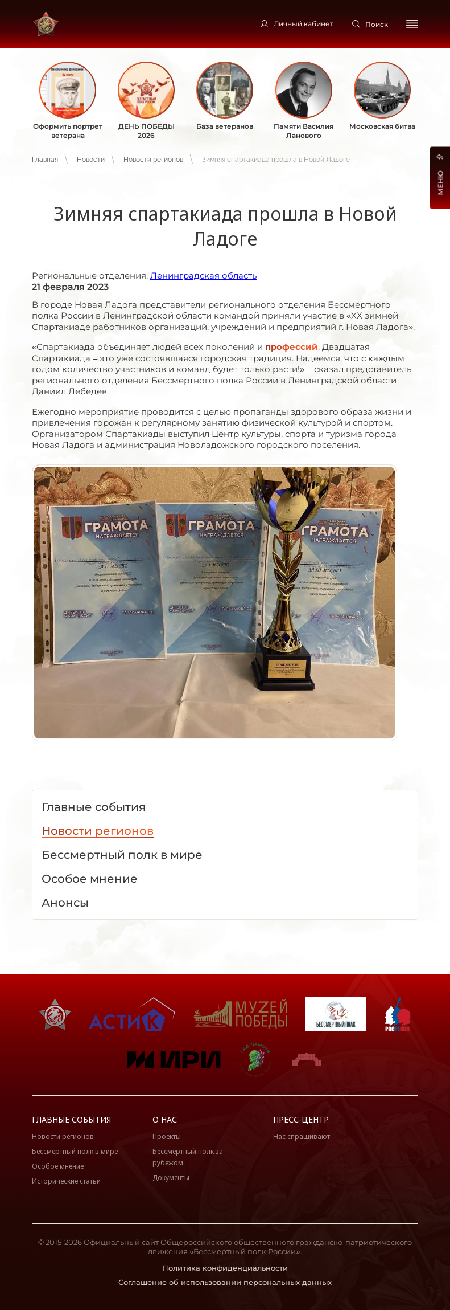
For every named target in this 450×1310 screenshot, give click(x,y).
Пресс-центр (301, 1119)
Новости (91, 160)
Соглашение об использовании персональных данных (225, 1282)
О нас (164, 1119)
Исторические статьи (66, 1181)
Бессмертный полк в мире (75, 1151)
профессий (291, 346)
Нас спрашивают (301, 1136)
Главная (45, 160)
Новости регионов (153, 160)
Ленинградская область (203, 275)
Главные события (71, 1119)
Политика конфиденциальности (225, 1267)
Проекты (166, 1136)
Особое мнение (58, 1166)
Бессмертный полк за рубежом (187, 1157)
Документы (170, 1177)
